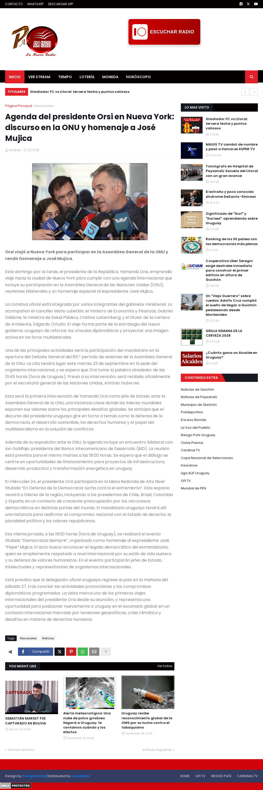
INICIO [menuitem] (15, 76)
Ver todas (164, 666)
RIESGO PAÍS (221, 776)
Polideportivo (192, 412)
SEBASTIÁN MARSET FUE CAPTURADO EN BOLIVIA (25, 720)
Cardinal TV (190, 450)
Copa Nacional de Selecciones (207, 457)
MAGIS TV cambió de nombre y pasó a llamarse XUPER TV (232, 146)
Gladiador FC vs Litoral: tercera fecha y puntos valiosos (79, 91)
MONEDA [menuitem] (110, 76)
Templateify (33, 776)
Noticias (48, 638)
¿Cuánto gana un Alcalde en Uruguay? (231, 355)
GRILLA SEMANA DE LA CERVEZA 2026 (224, 333)
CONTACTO (14, 4)
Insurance (189, 465)
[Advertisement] (164, 57)
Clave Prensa (192, 442)
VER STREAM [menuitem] (39, 76)
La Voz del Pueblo (195, 427)
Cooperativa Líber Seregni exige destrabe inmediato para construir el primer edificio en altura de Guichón (229, 270)
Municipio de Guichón (199, 404)
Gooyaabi (80, 776)
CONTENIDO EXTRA (201, 377)
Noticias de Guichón (197, 389)
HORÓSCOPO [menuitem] (138, 76)
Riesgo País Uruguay (198, 435)
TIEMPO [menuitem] (65, 76)
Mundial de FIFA (193, 488)
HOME (185, 776)
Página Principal (18, 105)
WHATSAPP (35, 4)
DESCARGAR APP (60, 4)
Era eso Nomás (193, 419)
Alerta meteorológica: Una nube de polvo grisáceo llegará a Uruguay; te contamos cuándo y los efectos (87, 722)
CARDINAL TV (247, 776)
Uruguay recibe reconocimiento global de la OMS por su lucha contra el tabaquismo (146, 720)
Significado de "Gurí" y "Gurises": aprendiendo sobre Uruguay (232, 218)
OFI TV (186, 480)
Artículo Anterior (21, 749)
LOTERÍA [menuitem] (87, 76)
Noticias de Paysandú (199, 396)
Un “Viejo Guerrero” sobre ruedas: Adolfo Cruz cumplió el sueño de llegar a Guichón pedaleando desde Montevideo (231, 305)
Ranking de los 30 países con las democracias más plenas (232, 241)
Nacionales (44, 105)
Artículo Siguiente (157, 749)
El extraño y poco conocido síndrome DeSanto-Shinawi (231, 194)
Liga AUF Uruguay (195, 473)
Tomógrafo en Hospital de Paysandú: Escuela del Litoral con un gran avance (232, 171)
